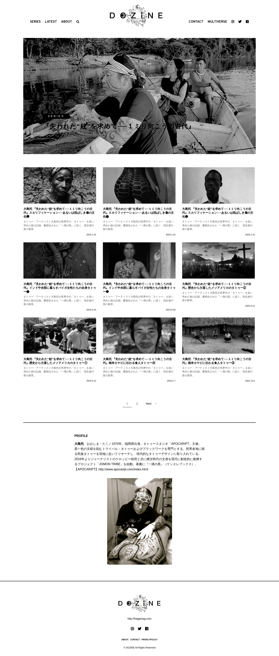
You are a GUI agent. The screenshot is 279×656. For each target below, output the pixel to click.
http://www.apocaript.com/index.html (123, 469)
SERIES (35, 22)
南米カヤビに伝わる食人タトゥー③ (211, 362)
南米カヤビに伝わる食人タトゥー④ (132, 362)
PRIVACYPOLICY (150, 640)
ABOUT (66, 22)
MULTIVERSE (217, 22)
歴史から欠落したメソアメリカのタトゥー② (217, 287)
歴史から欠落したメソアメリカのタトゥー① (58, 362)
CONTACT (196, 22)
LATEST (51, 22)
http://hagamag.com (139, 618)
